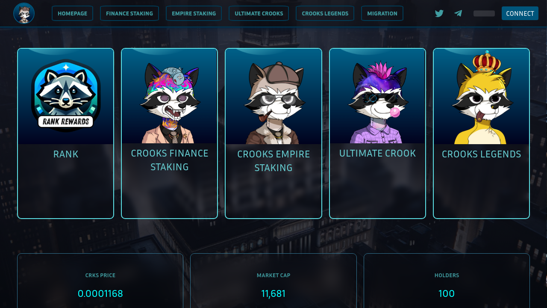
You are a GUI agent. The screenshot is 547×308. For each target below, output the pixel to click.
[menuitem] (72, 13)
